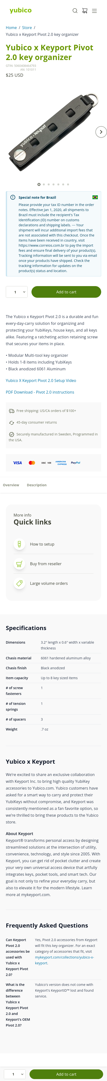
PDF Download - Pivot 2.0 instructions (40, 392)
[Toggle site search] (75, 11)
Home (11, 27)
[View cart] (85, 11)
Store (27, 27)
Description (37, 485)
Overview (11, 485)
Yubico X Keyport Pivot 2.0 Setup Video (41, 380)
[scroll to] (39, 184)
